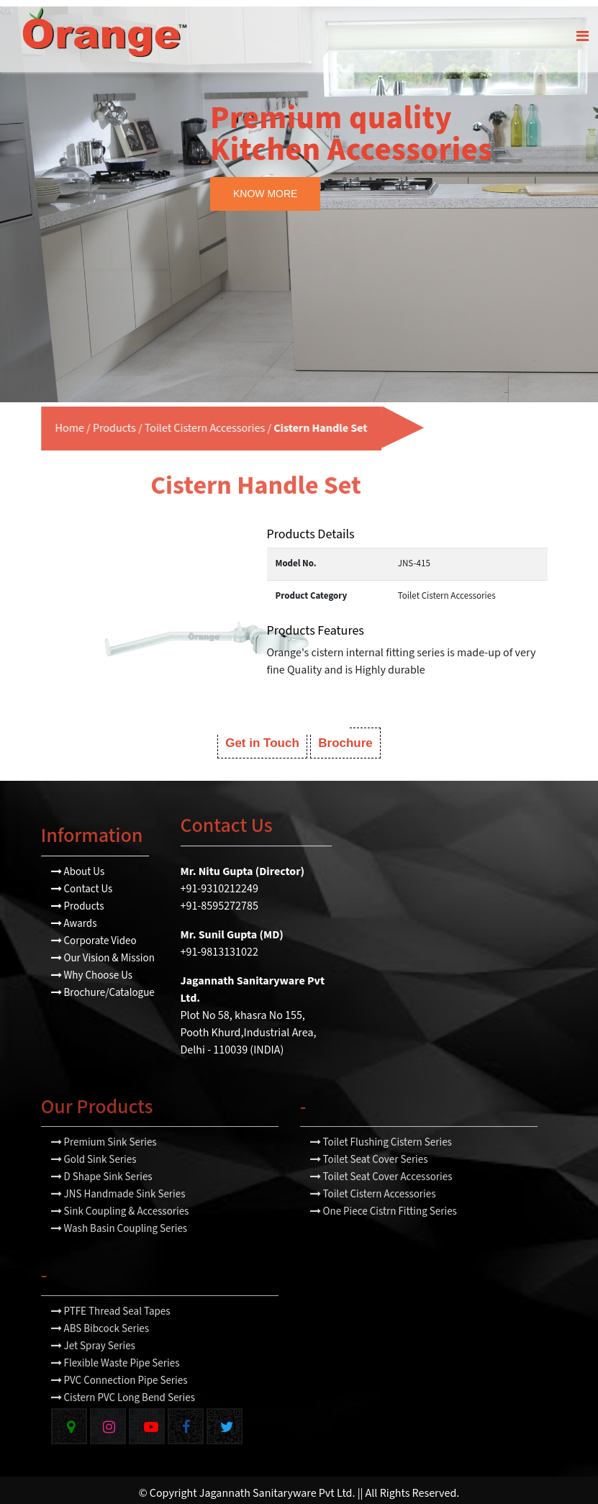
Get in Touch (262, 736)
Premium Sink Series (104, 1168)
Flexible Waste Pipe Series (115, 1389)
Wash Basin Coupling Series (119, 1254)
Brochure (345, 736)
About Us (78, 864)
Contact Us (82, 882)
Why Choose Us (92, 968)
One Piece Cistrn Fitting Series (383, 1237)
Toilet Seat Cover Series (369, 1185)
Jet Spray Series (93, 1372)
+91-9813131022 (219, 945)
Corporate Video (94, 934)
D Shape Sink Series (102, 1203)
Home (36, 422)
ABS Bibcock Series (100, 1355)
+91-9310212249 (219, 881)
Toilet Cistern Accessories (172, 422)
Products (82, 422)
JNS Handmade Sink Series (118, 1220)
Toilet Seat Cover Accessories (381, 1203)
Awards (74, 916)
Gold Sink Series (94, 1185)
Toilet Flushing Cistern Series (381, 1168)
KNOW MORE (265, 187)
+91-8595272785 (219, 899)
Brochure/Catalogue (103, 985)
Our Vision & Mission (103, 951)
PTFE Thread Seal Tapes (111, 1337)
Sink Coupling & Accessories (120, 1237)
